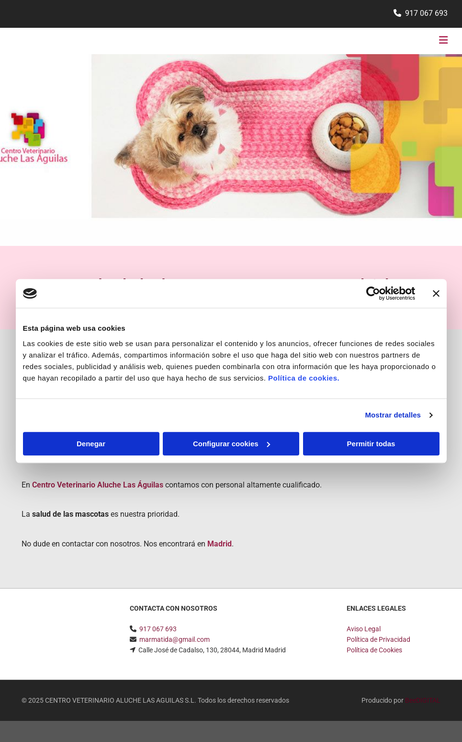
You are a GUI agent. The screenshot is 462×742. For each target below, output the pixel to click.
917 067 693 (426, 13)
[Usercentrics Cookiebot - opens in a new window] (373, 293)
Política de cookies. (303, 378)
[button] (307, 41)
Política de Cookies (374, 650)
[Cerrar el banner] (436, 293)
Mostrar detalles (393, 415)
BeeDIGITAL (422, 700)
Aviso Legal (364, 629)
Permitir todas (371, 444)
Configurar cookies (231, 444)
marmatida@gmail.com (174, 639)
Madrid (219, 543)
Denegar (91, 444)
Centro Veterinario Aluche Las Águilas (97, 484)
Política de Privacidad (378, 639)
